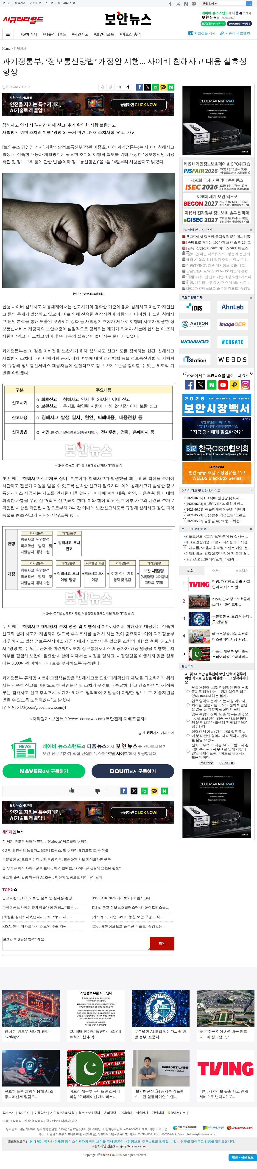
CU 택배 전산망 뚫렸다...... (214, 498)
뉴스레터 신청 (66, 3)
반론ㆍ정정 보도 (243, 1157)
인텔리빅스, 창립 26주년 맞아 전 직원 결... (217, 553)
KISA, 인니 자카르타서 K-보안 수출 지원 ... (36, 926)
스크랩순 (241, 570)
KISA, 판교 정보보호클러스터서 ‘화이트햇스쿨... (130, 907)
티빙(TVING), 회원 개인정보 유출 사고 (215, 265)
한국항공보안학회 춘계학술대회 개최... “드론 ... (40, 907)
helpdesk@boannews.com (201, 1134)
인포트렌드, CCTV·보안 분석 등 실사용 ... (216, 536)
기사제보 (35, 3)
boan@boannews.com (45, 707)
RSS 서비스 (178, 1113)
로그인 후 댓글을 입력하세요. (76, 943)
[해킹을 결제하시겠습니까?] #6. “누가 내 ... (36, 917)
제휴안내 (142, 1113)
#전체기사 (29, 34)
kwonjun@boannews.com (130, 1146)
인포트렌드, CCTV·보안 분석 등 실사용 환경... (38, 898)
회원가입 (20, 3)
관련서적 (158, 1113)
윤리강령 (110, 1113)
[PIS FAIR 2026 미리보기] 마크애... (211, 559)
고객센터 (126, 1113)
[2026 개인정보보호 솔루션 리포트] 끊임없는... (128, 926)
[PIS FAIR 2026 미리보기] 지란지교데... (123, 898)
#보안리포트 (104, 34)
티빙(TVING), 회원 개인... (214, 504)
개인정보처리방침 (62, 1113)
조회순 (192, 570)
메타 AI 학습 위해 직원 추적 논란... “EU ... (217, 260)
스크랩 (49, 3)
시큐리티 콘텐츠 (237, 33)
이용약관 (40, 1113)
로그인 (6, 3)
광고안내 (24, 1113)
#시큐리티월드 (55, 34)
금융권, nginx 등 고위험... (213, 521)
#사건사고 (80, 34)
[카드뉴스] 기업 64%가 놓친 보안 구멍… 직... (127, 917)
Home (6, 48)
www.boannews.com (86, 719)
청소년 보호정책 (89, 1113)
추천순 (217, 570)
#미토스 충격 (130, 34)
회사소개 (8, 1113)
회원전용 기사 (205, 33)
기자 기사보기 (156, 733)
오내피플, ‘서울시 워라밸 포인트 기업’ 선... (217, 548)
